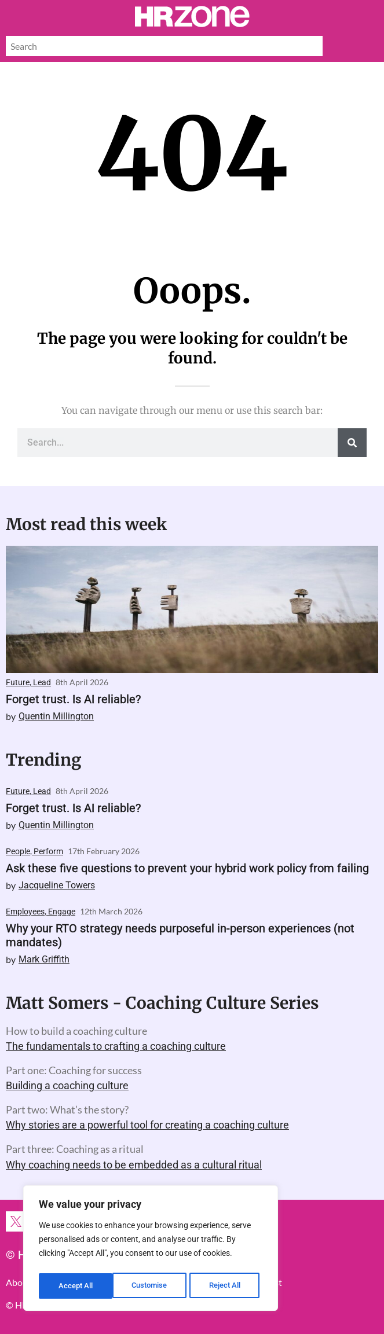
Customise (76, 1286)
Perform (48, 851)
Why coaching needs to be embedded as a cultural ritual (134, 1165)
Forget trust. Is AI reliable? (73, 699)
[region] (150, 1250)
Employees (25, 911)
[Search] (352, 442)
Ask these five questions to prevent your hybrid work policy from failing (187, 868)
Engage (61, 911)
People (18, 851)
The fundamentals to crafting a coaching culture (116, 1046)
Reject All (152, 1286)
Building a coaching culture (67, 1085)
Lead (42, 682)
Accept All (227, 1286)
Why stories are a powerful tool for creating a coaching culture (147, 1125)
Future (18, 682)
